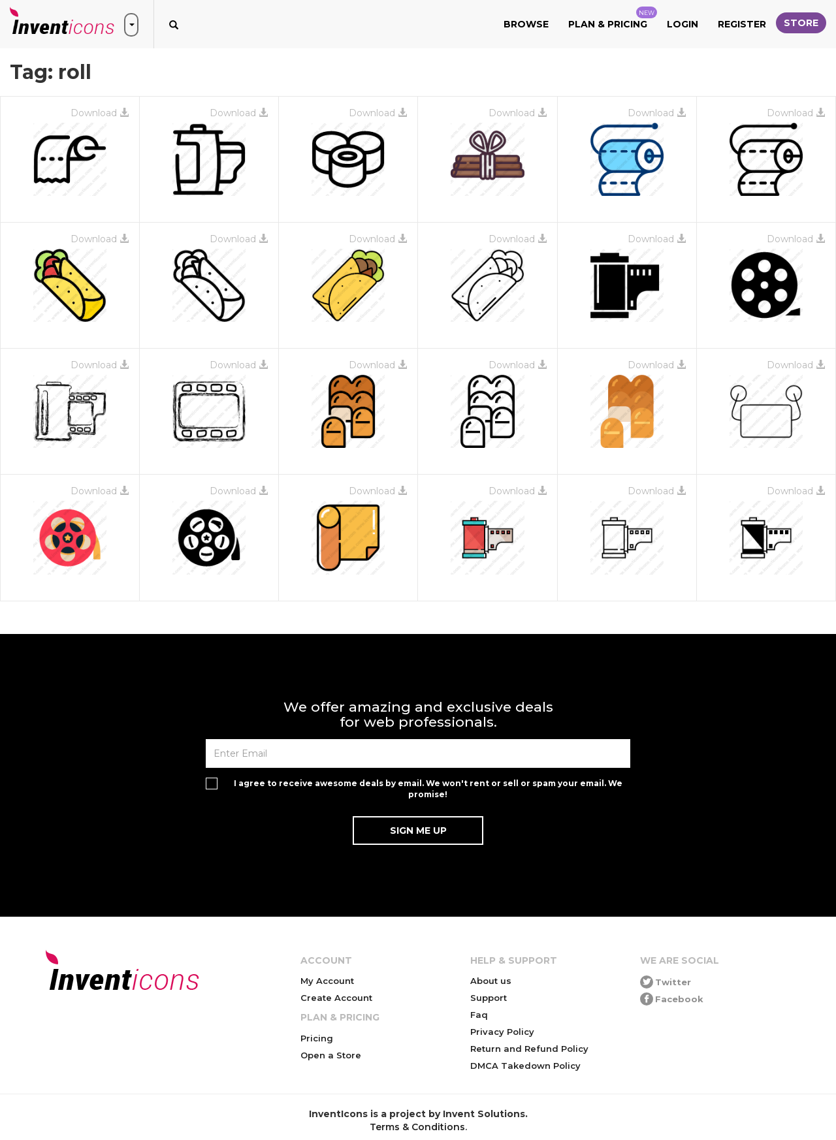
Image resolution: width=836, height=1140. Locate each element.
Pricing (316, 1038)
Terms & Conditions (417, 1127)
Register (742, 24)
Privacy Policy (502, 1031)
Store (801, 23)
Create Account (336, 997)
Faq (479, 1014)
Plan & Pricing (612, 18)
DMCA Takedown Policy (525, 1065)
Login (682, 24)
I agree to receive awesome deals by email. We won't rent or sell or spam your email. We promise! (428, 788)
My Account (327, 980)
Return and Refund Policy (529, 1048)
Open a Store (330, 1055)
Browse (526, 24)
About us (490, 980)
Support (488, 997)
